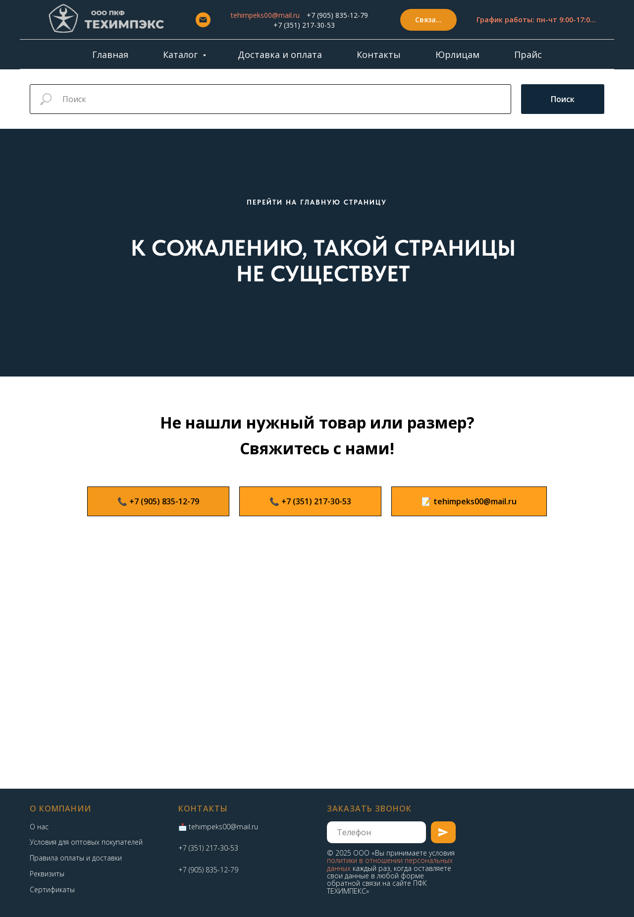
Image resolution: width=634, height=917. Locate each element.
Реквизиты (47, 873)
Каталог (181, 54)
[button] (428, 20)
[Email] (203, 19)
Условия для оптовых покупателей (86, 842)
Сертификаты (52, 889)
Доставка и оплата (280, 54)
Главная (110, 54)
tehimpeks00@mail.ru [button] (265, 15)
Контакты (379, 54)
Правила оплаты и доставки (76, 858)
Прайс (528, 54)
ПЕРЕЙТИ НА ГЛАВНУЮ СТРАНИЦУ (317, 202)
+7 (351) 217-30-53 (304, 25)
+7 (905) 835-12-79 (337, 15)
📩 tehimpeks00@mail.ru (218, 826)
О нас (39, 826)
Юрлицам (457, 54)
